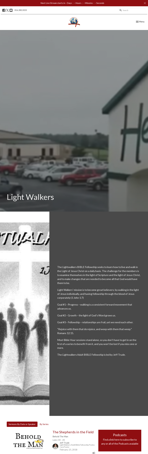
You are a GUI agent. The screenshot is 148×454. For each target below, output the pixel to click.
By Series (44, 424)
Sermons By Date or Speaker (22, 424)
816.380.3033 (21, 10)
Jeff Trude (119, 354)
